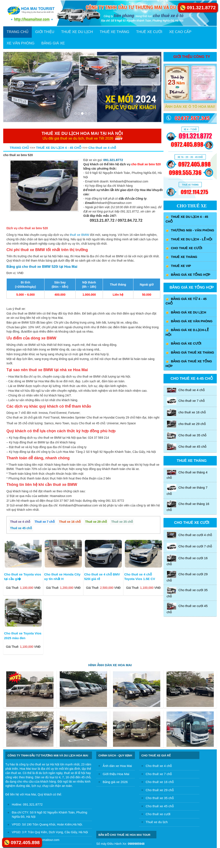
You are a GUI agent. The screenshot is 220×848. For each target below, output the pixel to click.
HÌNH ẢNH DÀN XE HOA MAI (110, 665)
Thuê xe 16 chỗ (70, 521)
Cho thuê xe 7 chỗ (186, 401)
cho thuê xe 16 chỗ (186, 412)
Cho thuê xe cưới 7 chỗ (189, 546)
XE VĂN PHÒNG (20, 43)
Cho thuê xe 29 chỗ (160, 790)
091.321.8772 (113, 160)
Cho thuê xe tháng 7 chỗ (187, 490)
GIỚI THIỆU (44, 32)
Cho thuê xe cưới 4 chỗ (189, 535)
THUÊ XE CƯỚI (149, 32)
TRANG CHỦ (17, 32)
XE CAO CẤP (180, 32)
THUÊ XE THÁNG (114, 32)
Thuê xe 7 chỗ (45, 521)
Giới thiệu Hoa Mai (116, 774)
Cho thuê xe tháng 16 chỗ (188, 506)
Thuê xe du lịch (157, 822)
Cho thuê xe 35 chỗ (187, 435)
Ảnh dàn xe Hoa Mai (117, 766)
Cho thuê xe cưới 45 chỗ (187, 608)
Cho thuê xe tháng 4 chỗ (187, 474)
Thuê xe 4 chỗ (20, 521)
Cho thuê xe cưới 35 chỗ (187, 592)
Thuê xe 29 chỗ (96, 521)
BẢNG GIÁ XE (53, 43)
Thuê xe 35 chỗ (122, 521)
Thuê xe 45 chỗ (21, 528)
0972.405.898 (25, 842)
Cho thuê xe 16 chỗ (160, 782)
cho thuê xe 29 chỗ (186, 424)
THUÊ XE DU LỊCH (77, 32)
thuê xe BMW (79, 234)
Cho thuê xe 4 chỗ (186, 390)
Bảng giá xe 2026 (115, 782)
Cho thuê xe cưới (158, 814)
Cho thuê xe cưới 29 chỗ (187, 576)
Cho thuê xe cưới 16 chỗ (187, 560)
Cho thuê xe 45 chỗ (187, 446)
